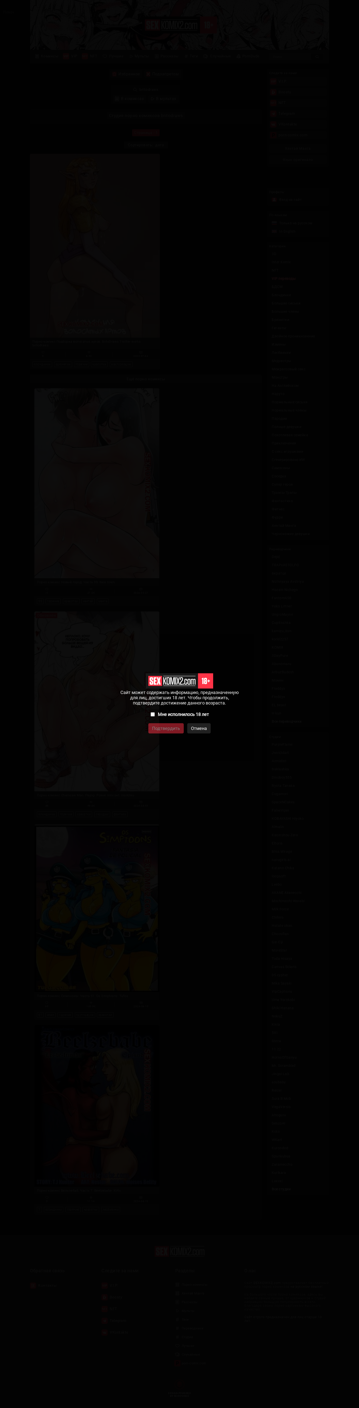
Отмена (199, 728)
